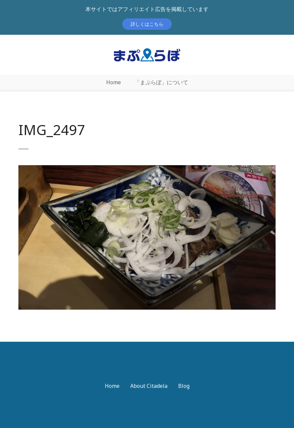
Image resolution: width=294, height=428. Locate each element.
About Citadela (148, 386)
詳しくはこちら (147, 24)
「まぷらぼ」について (161, 82)
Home (113, 82)
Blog (184, 386)
